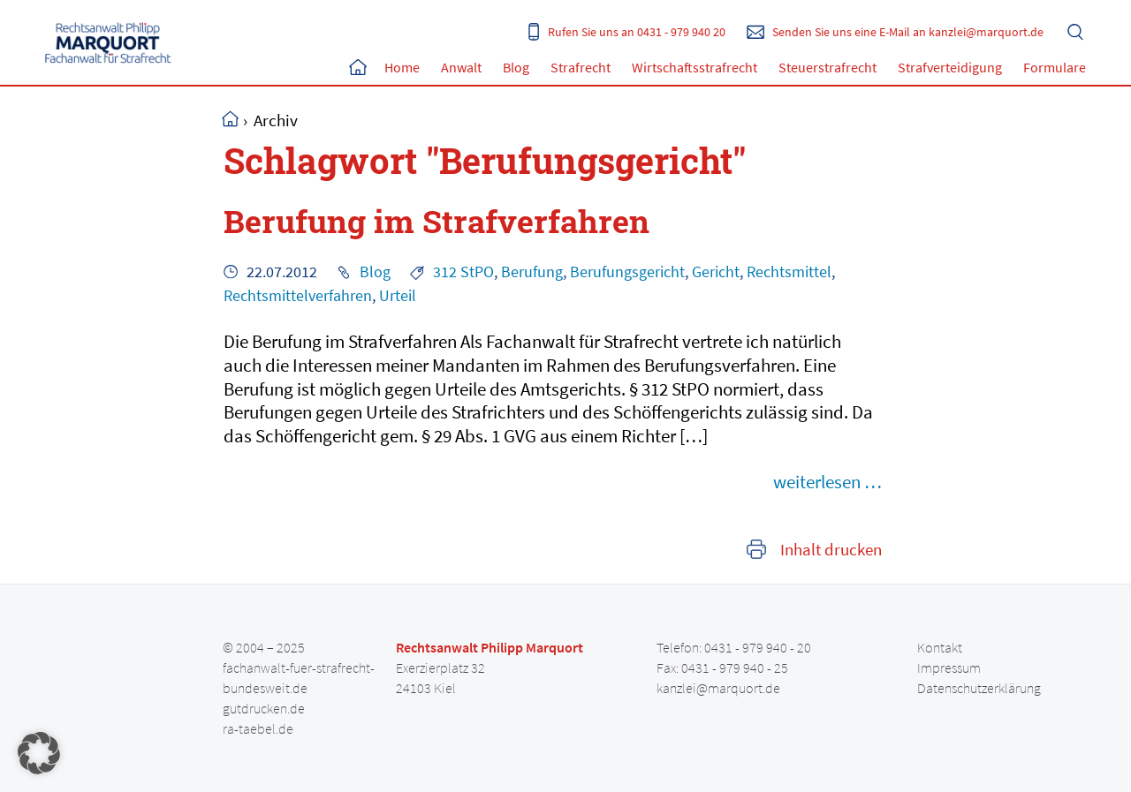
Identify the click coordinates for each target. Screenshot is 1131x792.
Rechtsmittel (789, 272)
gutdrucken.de (264, 708)
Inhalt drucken (831, 549)
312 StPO (463, 272)
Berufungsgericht (627, 272)
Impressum (949, 667)
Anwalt (461, 67)
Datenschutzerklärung (979, 688)
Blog (516, 67)
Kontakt (939, 647)
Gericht (716, 272)
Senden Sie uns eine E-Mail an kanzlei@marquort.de (908, 32)
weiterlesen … (827, 482)
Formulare (1054, 67)
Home (358, 67)
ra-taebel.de (258, 728)
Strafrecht (580, 67)
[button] (39, 753)
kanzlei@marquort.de (718, 688)
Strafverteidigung (950, 67)
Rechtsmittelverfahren (298, 295)
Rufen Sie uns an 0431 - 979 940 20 (636, 32)
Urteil (397, 295)
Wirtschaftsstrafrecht (694, 67)
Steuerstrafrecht (827, 67)
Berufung (532, 272)
